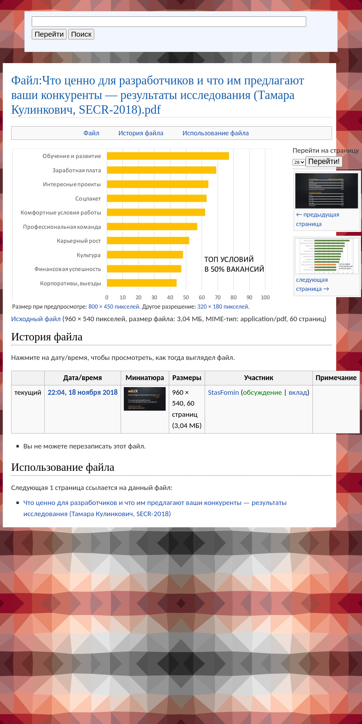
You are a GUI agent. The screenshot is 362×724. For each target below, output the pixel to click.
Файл (91, 133)
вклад (298, 392)
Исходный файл (36, 318)
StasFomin (223, 392)
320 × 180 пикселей (222, 306)
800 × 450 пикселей (114, 306)
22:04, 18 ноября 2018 (83, 392)
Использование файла (215, 133)
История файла (141, 133)
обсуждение (262, 392)
